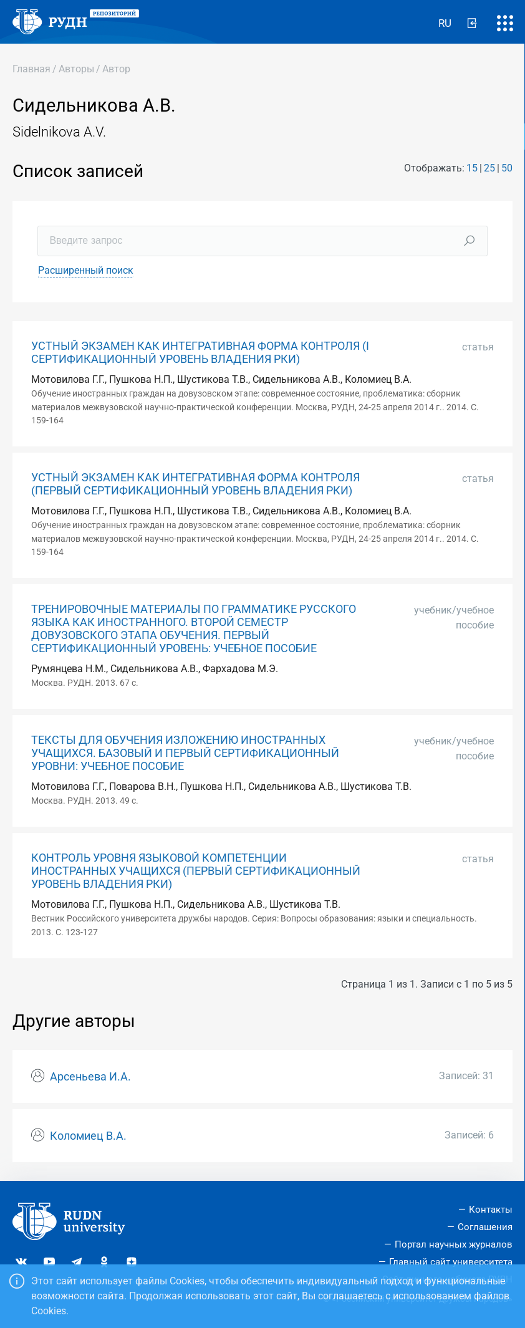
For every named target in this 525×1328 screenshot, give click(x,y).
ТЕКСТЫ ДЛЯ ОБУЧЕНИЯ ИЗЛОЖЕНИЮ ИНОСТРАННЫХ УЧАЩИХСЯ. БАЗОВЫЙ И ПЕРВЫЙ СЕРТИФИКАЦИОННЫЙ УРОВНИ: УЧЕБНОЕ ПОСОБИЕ (185, 753)
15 (472, 168)
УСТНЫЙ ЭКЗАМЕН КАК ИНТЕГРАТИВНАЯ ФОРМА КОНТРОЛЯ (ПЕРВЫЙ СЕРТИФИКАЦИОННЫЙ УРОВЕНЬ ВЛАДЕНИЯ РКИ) (195, 484)
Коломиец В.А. (88, 1136)
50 (507, 168)
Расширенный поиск (85, 270)
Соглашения (485, 1227)
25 (489, 168)
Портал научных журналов (454, 1244)
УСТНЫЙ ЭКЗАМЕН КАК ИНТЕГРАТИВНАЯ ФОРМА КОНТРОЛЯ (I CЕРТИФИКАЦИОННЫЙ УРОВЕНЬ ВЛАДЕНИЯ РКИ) (200, 352)
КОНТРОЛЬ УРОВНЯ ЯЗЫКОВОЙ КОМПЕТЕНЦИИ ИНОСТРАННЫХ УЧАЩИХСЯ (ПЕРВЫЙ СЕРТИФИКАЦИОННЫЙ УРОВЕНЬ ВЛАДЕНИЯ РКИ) (195, 871)
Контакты (491, 1209)
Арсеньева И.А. (90, 1077)
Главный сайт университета (451, 1262)
